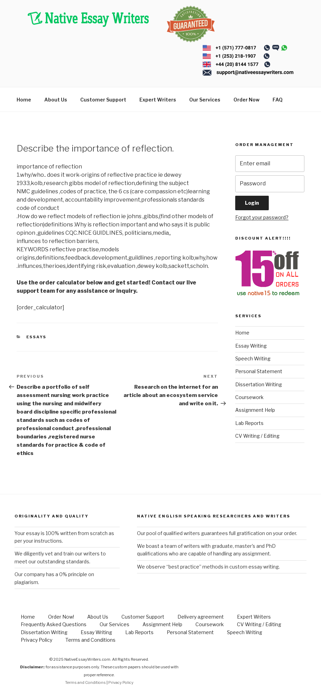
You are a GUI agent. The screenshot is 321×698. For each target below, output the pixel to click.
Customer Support (103, 100)
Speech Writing (252, 358)
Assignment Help (255, 410)
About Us (55, 100)
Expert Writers (157, 100)
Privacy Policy (36, 640)
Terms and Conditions (90, 640)
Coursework (249, 397)
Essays (36, 337)
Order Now (246, 100)
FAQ (278, 100)
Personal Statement (258, 371)
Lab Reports (249, 423)
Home (24, 100)
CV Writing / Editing (257, 436)
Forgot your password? (261, 217)
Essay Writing (251, 346)
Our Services (204, 100)
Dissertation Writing (258, 384)
